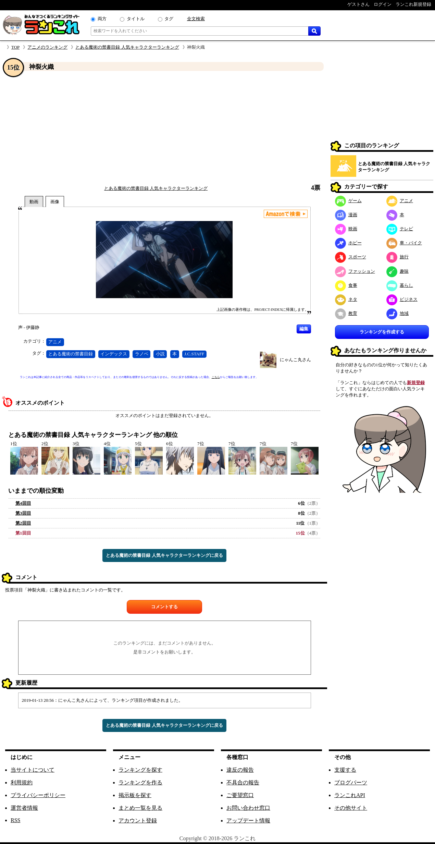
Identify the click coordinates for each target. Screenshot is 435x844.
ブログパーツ (350, 782)
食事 (346, 285)
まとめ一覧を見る (140, 808)
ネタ (346, 299)
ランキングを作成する (382, 331)
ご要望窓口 (240, 795)
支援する (345, 770)
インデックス (113, 353)
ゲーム (348, 200)
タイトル (136, 18)
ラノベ (141, 353)
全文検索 (196, 18)
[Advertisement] (164, 128)
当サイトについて (32, 770)
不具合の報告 (242, 782)
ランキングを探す (140, 770)
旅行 (397, 256)
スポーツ (350, 256)
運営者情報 (24, 808)
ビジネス (402, 299)
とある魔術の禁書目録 (70, 353)
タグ (168, 18)
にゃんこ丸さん (295, 359)
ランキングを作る (140, 782)
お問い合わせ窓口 (248, 808)
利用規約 (22, 782)
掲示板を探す (135, 795)
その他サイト (350, 808)
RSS (15, 820)
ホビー (348, 242)
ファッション (355, 271)
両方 (102, 18)
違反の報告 (240, 770)
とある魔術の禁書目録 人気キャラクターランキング (127, 47)
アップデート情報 (248, 820)
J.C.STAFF (194, 353)
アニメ (55, 341)
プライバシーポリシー (38, 795)
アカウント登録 (138, 820)
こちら (216, 377)
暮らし (399, 285)
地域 (397, 313)
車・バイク (404, 242)
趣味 (397, 271)
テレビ (399, 228)
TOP (15, 47)
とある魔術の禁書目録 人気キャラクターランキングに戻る (164, 555)
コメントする (164, 606)
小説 (160, 353)
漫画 (346, 214)
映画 (346, 228)
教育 (346, 313)
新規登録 (416, 382)
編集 (303, 328)
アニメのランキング (47, 47)
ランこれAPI (349, 795)
